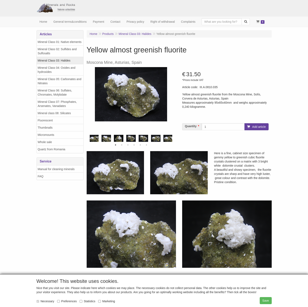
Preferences (67, 301)
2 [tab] (122, 145)
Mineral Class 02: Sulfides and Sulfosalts (57, 51)
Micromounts (46, 134)
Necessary (45, 301)
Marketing (106, 301)
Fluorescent (45, 120)
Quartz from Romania (51, 149)
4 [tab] (134, 145)
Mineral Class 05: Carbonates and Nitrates (59, 81)
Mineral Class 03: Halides (54, 60)
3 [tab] (128, 145)
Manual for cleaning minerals (56, 169)
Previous (89, 138)
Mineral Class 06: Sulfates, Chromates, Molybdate (55, 92)
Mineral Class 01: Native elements (59, 42)
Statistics (87, 301)
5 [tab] (140, 145)
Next (173, 138)
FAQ (41, 176)
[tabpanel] (131, 138)
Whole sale (45, 142)
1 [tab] (115, 145)
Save (265, 300)
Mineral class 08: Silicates (54, 113)
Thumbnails (45, 127)
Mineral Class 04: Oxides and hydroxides (57, 69)
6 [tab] (146, 145)
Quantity (191, 126)
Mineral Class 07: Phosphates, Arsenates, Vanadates (57, 104)
